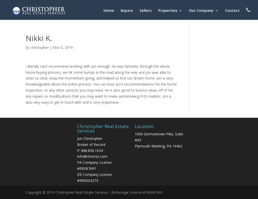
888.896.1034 (92, 150)
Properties (167, 11)
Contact (232, 11)
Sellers (146, 11)
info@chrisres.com (92, 156)
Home (109, 11)
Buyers (127, 11)
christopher (39, 47)
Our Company (201, 11)
